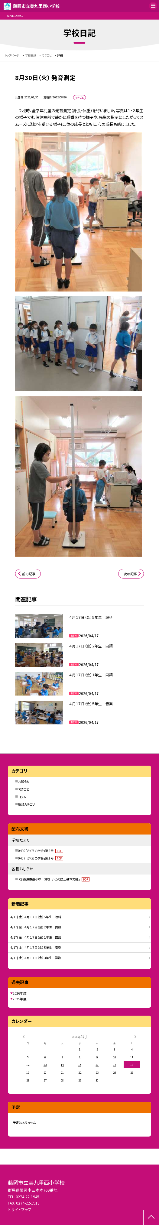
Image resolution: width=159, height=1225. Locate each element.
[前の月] (23, 1036)
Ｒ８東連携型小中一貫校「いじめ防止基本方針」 (53, 879)
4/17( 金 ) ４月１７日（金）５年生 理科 (35, 917)
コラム (22, 797)
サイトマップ (21, 1209)
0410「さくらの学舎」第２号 (40, 850)
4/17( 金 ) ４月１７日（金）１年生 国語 (35, 937)
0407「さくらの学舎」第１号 (40, 858)
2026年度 (20, 993)
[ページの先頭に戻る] (151, 1217)
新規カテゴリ (26, 804)
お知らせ (24, 781)
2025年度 (20, 998)
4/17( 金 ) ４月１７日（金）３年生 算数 (35, 957)
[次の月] (135, 1036)
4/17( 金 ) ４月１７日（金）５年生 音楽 (35, 947)
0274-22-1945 (27, 1196)
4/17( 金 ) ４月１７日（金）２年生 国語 (35, 927)
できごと (23, 789)
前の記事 (28, 573)
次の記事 (130, 573)
